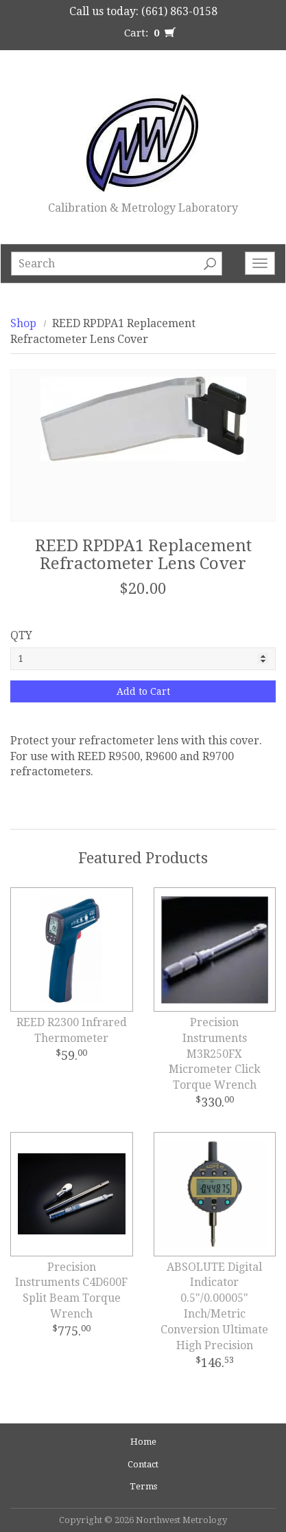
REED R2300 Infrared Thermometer (71, 1030)
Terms (143, 1486)
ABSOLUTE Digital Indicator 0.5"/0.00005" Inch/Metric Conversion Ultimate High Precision (214, 1306)
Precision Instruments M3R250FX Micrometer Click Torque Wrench (215, 1053)
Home (143, 1441)
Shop (23, 323)
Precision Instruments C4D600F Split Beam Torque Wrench (71, 1291)
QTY (21, 635)
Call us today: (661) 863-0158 (143, 11)
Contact (143, 1464)
